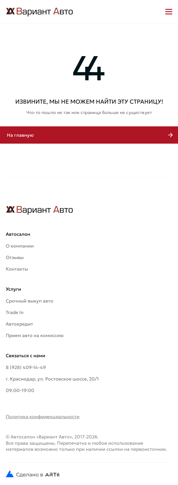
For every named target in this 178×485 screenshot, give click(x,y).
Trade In (15, 312)
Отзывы (15, 257)
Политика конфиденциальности (42, 416)
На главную (20, 135)
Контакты (17, 269)
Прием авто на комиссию (35, 335)
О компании (20, 246)
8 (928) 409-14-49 (26, 367)
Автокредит (19, 324)
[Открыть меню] (168, 11)
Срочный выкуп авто (29, 301)
